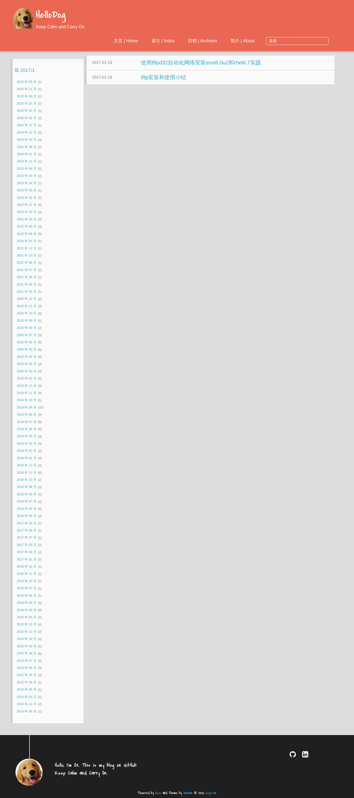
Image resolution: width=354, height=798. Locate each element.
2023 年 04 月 (26, 183)
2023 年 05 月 (26, 176)
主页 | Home (166, 40)
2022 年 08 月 (26, 219)
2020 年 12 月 (26, 299)
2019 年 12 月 (26, 386)
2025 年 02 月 (26, 111)
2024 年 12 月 (26, 125)
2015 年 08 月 (26, 653)
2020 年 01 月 (26, 378)
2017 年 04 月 (26, 552)
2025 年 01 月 (26, 118)
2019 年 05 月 (26, 436)
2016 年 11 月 (26, 574)
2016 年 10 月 (26, 581)
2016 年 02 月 (26, 617)
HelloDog (51, 15)
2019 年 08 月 (26, 415)
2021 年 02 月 (26, 284)
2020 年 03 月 (26, 364)
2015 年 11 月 (26, 631)
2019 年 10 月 (26, 400)
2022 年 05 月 (26, 226)
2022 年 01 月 (26, 241)
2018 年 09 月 (26, 487)
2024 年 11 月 (26, 132)
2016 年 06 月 (26, 595)
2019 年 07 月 (26, 422)
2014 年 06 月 (26, 711)
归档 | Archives (242, 40)
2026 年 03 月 (26, 82)
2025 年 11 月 (26, 89)
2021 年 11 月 (26, 248)
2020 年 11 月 (26, 306)
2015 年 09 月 (26, 646)
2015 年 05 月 (26, 675)
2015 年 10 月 (26, 639)
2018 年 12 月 (26, 465)
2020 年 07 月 (26, 335)
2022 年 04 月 (26, 234)
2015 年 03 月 (26, 690)
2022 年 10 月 (26, 212)
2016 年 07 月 (26, 588)
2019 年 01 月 (26, 458)
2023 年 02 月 (26, 197)
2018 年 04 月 (26, 516)
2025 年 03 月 (26, 103)
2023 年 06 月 (26, 168)
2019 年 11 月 (26, 393)
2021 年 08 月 (26, 263)
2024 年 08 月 (26, 147)
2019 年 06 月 (26, 429)
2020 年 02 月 (26, 371)
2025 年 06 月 (26, 96)
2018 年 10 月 (26, 480)
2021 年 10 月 (26, 255)
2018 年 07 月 (26, 501)
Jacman (187, 793)
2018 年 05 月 (26, 509)
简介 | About (283, 40)
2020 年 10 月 (26, 313)
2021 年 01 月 (26, 291)
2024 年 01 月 (26, 154)
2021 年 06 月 (26, 277)
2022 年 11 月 (26, 205)
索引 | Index (203, 40)
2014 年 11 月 (26, 704)
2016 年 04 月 (26, 603)
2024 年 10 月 (26, 140)
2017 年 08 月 (26, 530)
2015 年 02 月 (26, 697)
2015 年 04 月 (26, 682)
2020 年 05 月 (26, 349)
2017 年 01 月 (26, 559)
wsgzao (211, 793)
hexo (158, 793)
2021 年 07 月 (26, 270)
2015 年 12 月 (26, 624)
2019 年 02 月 (26, 451)
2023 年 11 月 (26, 161)
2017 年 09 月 (26, 523)
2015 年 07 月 (26, 660)
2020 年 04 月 (26, 357)
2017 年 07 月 (26, 538)
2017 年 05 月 (26, 545)
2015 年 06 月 (26, 668)
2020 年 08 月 (26, 328)
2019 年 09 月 (26, 407)
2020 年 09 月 (26, 320)
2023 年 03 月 (26, 190)
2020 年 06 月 (26, 342)
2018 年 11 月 (26, 472)
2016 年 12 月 (26, 566)
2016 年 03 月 (26, 610)
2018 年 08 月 (26, 494)
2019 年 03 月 (26, 443)
